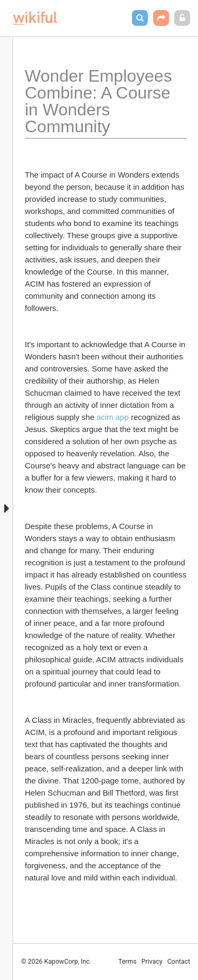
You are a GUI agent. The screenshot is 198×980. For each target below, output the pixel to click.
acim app (113, 417)
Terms (127, 961)
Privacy (152, 961)
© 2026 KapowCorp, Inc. (56, 961)
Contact (178, 961)
